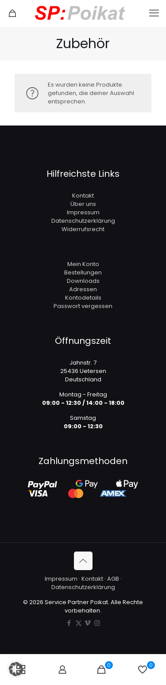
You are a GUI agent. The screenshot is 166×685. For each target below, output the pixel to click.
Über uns (83, 204)
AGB (113, 579)
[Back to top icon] (83, 561)
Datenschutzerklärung (83, 221)
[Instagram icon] (97, 623)
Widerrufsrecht (83, 229)
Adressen (83, 289)
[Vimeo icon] (88, 623)
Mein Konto (83, 264)
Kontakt (83, 195)
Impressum (83, 212)
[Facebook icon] (69, 623)
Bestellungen (83, 272)
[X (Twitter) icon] (78, 623)
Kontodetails (83, 297)
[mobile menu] (154, 13)
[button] (16, 669)
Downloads (83, 281)
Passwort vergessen (83, 306)
